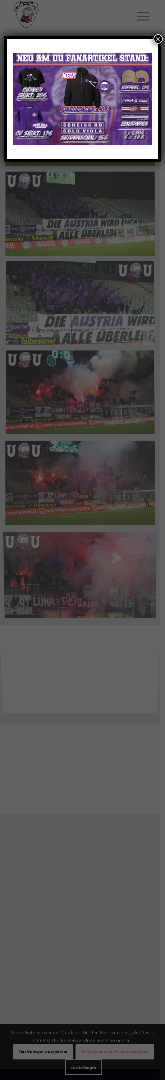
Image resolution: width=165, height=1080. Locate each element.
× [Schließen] (158, 39)
